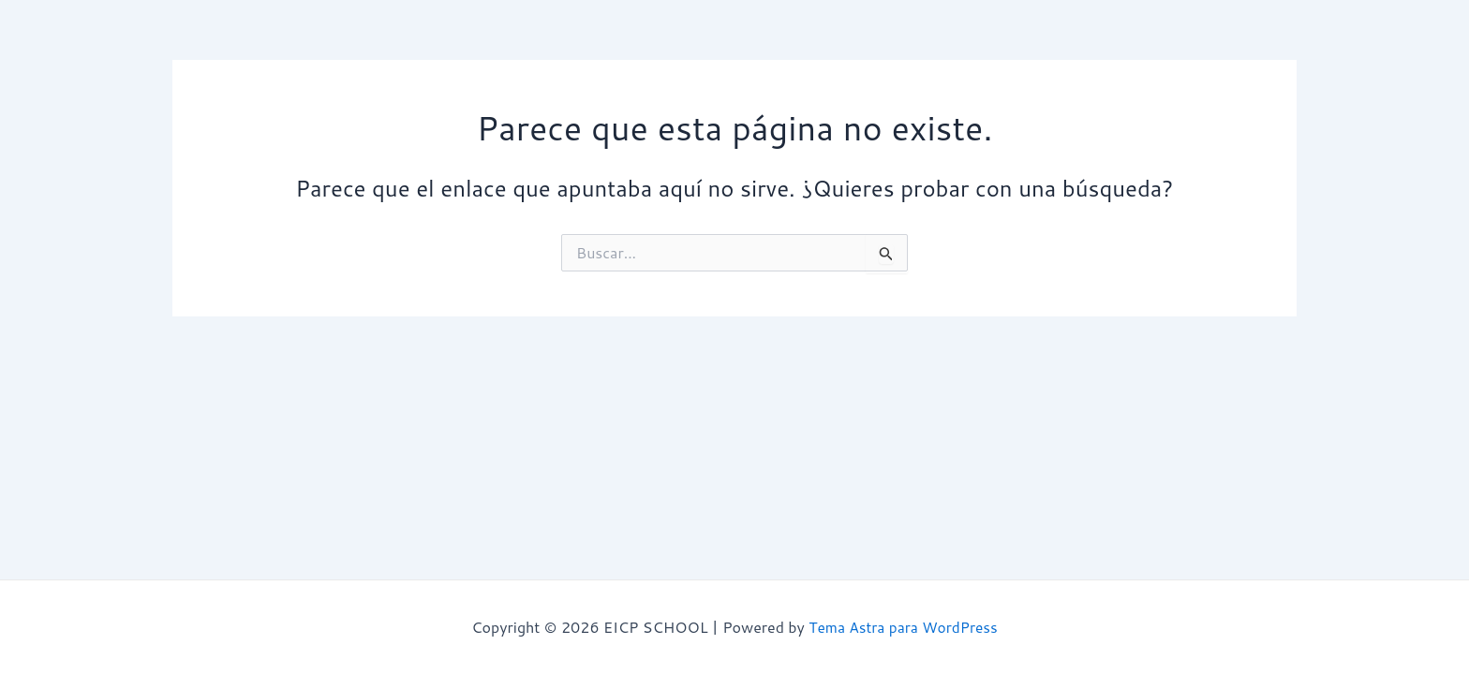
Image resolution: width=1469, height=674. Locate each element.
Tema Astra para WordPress (903, 626)
